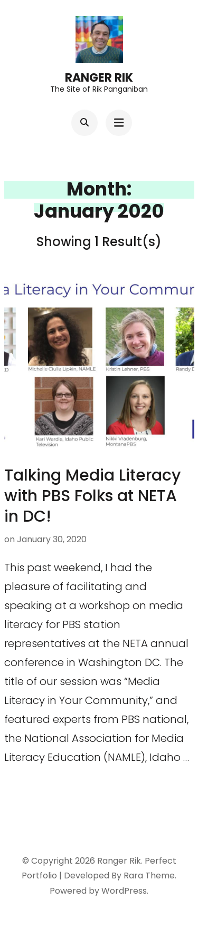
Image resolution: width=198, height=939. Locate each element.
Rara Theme (149, 875)
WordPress (124, 891)
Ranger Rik (99, 78)
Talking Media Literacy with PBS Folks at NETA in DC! (92, 495)
